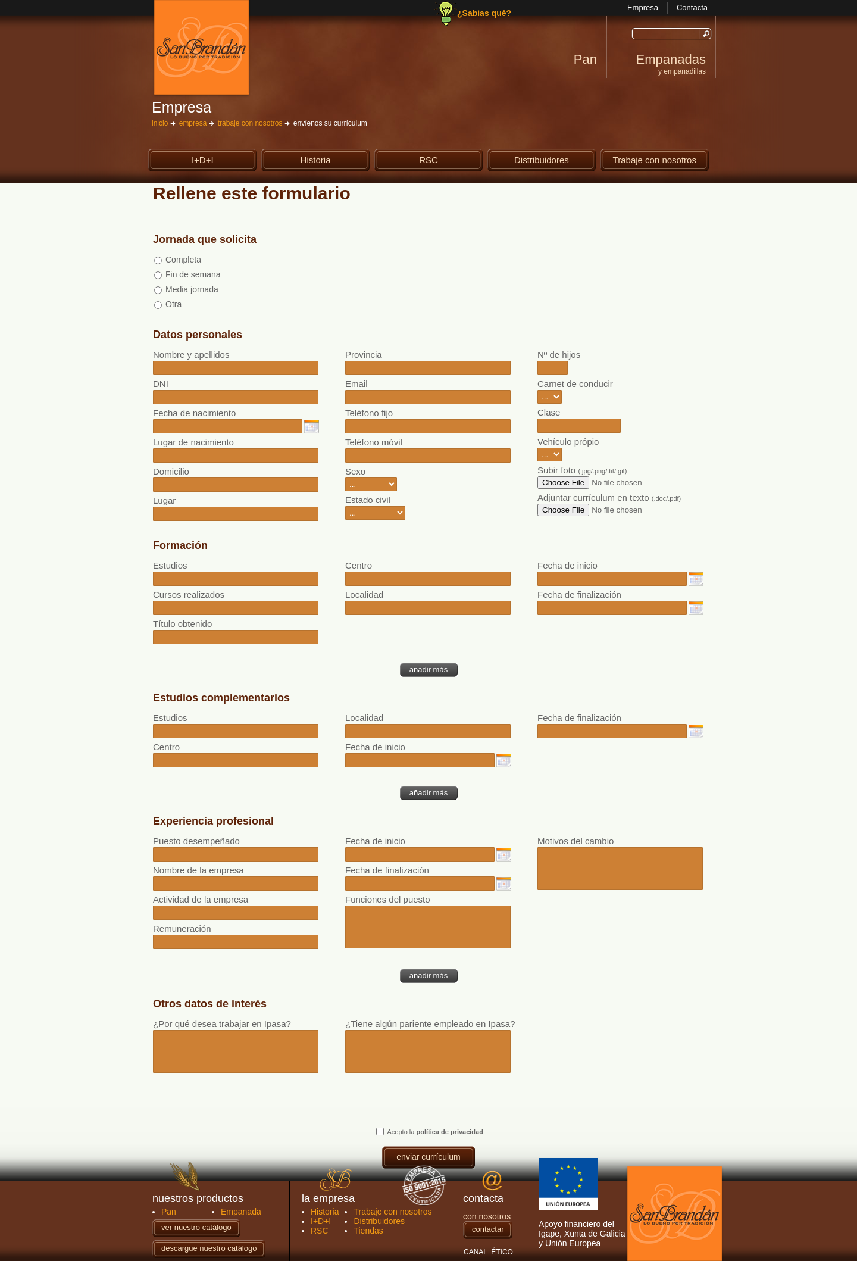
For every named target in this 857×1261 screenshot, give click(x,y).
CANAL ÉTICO (488, 1252)
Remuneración (182, 928)
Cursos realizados (188, 594)
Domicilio (171, 471)
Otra (173, 304)
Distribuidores (549, 160)
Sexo (355, 471)
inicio (160, 123)
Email (356, 384)
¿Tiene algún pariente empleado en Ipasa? (428, 1024)
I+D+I (218, 160)
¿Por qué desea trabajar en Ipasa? (222, 1024)
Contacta (692, 7)
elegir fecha (311, 426)
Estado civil (367, 500)
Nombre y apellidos (191, 354)
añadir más (428, 669)
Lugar (164, 500)
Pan (585, 59)
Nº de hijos (558, 354)
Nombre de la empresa (198, 870)
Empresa (642, 7)
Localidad (364, 594)
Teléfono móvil (373, 442)
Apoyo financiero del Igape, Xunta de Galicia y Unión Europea (582, 1203)
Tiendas (368, 1230)
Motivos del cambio (575, 841)
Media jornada (191, 289)
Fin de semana (193, 274)
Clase (548, 412)
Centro (358, 565)
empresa (193, 123)
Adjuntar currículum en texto (609, 497)
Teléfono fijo (369, 413)
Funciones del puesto (387, 899)
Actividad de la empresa (200, 899)
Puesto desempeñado (196, 841)
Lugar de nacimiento (193, 442)
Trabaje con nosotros (655, 160)
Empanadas (671, 64)
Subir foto (582, 470)
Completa (183, 259)
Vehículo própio (568, 441)
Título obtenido (182, 624)
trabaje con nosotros (250, 123)
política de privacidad (449, 1131)
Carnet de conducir (575, 384)
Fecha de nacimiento (194, 413)
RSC (445, 160)
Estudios (170, 565)
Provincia (363, 354)
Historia (329, 160)
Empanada (241, 1211)
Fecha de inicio (567, 565)
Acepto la (435, 1131)
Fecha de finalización (579, 594)
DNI (160, 384)
